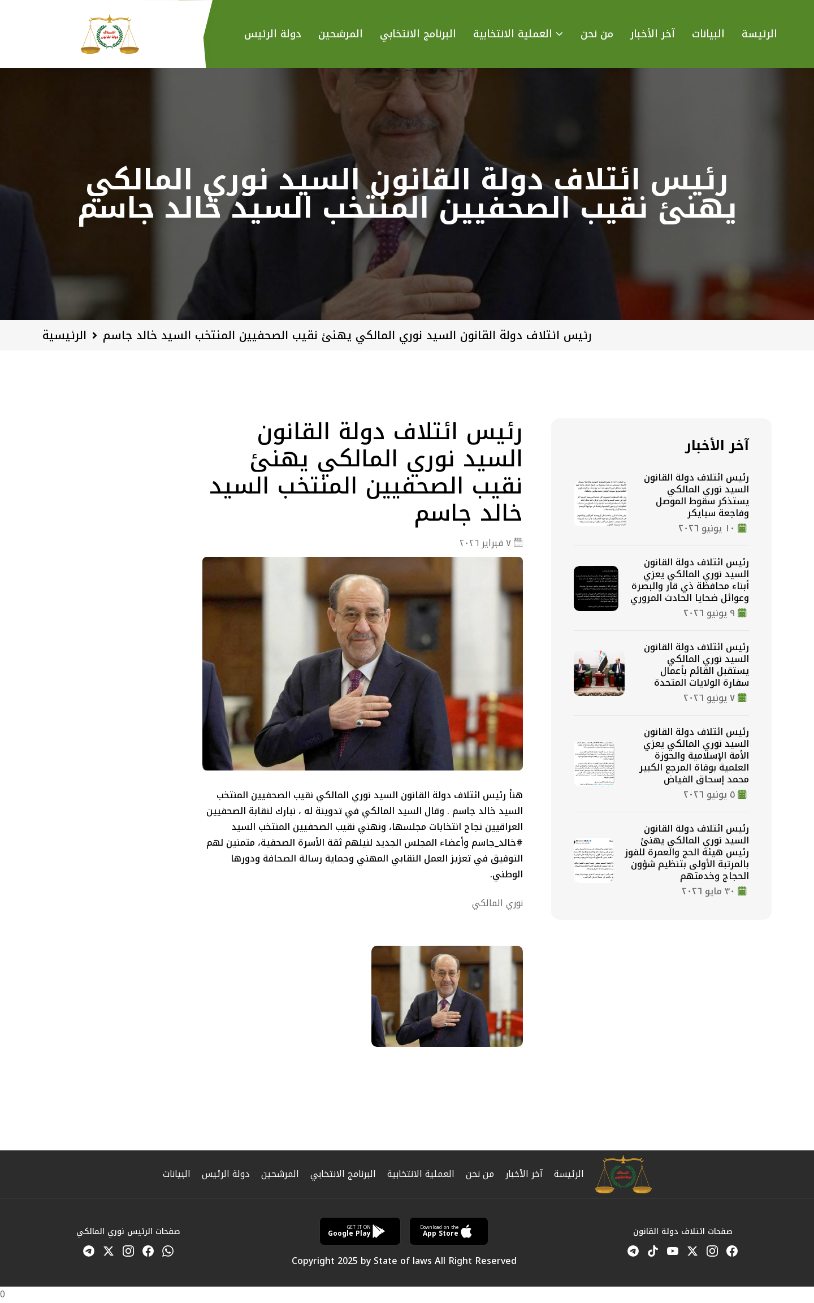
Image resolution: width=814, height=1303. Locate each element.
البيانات (708, 34)
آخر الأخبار (652, 34)
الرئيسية (64, 335)
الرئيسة (759, 34)
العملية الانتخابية (420, 1174)
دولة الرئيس (272, 34)
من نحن (597, 34)
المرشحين (340, 34)
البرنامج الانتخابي (343, 1174)
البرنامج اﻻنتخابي (418, 34)
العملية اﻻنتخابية (512, 34)
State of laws (403, 1261)
